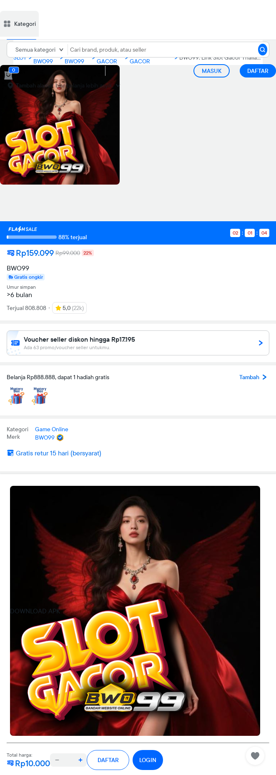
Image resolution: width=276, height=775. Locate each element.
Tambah (254, 377)
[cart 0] (8, 75)
